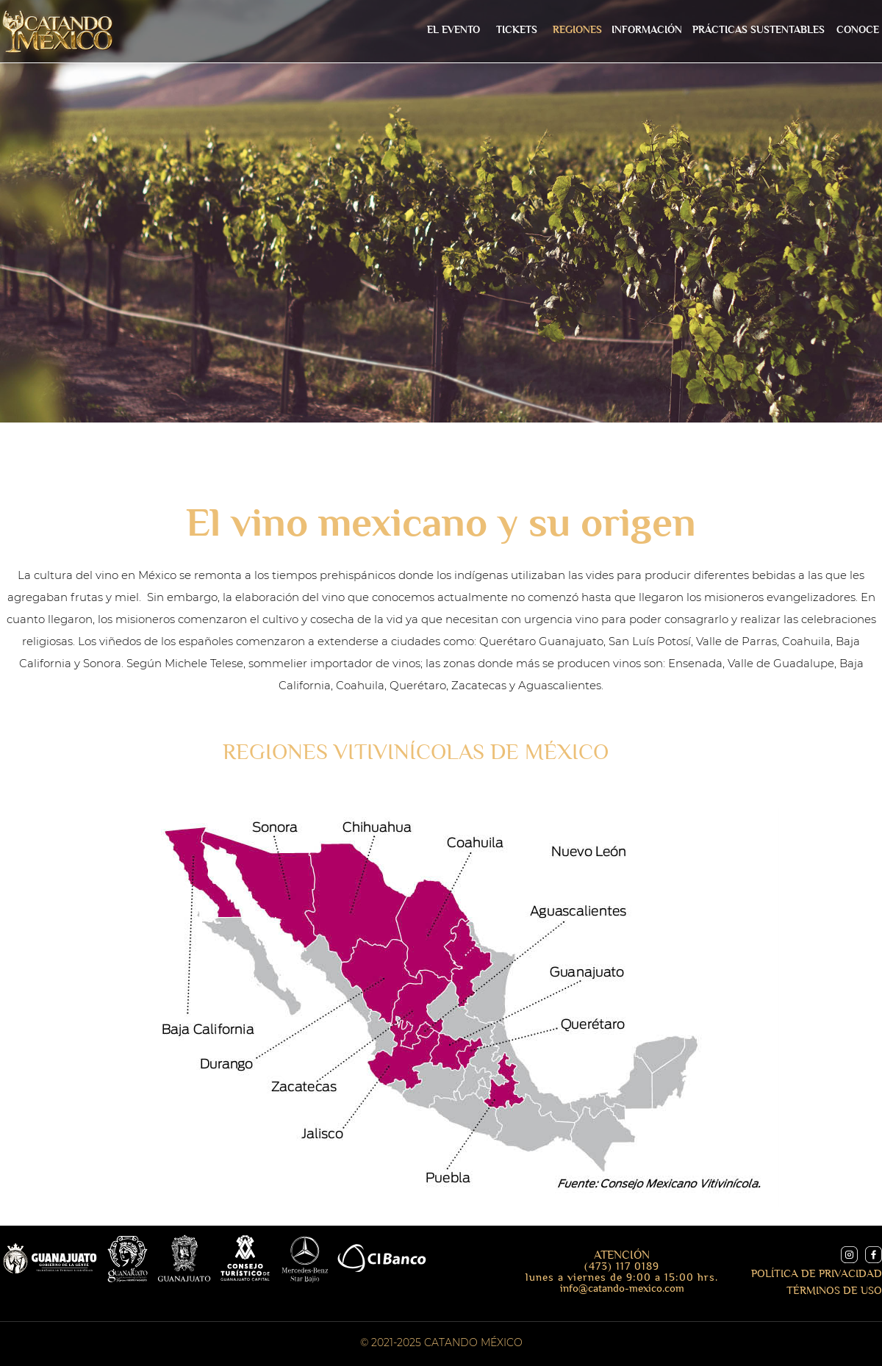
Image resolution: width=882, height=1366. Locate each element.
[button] (646, 30)
